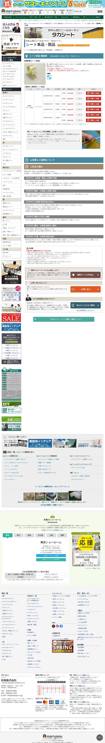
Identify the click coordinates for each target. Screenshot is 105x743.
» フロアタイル (6, 650)
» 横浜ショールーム (58, 605)
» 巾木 (4, 659)
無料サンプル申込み (85, 274)
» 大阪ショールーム (58, 611)
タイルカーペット (8, 146)
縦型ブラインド (8, 117)
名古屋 (40, 535)
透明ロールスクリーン (10, 85)
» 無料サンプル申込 (83, 613)
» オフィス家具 (31, 635)
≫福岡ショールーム (11, 358)
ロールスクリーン (8, 121)
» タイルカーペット (8, 647)
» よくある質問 (82, 622)
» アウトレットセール (33, 667)
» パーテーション (32, 612)
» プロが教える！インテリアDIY (87, 596)
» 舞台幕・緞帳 (31, 625)
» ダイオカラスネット (77, 479)
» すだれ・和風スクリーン (10, 631)
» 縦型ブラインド (7, 614)
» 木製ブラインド (7, 611)
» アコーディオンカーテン (35, 606)
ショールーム (20, 17)
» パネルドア (31, 609)
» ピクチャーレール (33, 619)
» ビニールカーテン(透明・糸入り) (15, 459)
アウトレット (7, 256)
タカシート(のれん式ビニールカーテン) (9, 72)
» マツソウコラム (82, 599)
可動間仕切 (6, 189)
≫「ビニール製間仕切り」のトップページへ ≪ (52, 486)
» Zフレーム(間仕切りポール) (46, 472)
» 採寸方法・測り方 (83, 602)
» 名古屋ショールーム (59, 608)
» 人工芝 (29, 655)
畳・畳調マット (8, 160)
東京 (7, 535)
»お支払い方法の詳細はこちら (34, 211)
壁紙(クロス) (7, 203)
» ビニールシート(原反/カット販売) (48, 459)
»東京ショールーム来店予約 (51, 560)
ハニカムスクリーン (9, 128)
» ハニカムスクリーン (8, 625)
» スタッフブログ (82, 631)
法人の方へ (65, 17)
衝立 (4, 185)
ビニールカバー (8, 82)
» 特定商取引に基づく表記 (85, 634)
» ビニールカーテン (33, 603)
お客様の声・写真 (51, 17)
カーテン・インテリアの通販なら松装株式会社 (52, 740)
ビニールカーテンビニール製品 (9, 59)
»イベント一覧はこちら (93, 568)
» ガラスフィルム (7, 634)
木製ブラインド (8, 114)
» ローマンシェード (8, 628)
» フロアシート (6, 653)
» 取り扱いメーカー (83, 653)
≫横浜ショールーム (11, 350)
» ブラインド (6, 608)
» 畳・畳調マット (7, 656)
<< (47, 680)
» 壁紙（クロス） (32, 622)
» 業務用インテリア (33, 664)
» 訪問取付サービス (83, 605)
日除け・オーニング (9, 228)
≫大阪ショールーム (11, 355)
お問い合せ (86, 289)
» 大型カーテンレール (44, 466)
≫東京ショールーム (11, 345)
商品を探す (8, 17)
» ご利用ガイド (82, 619)
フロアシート (7, 157)
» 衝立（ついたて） (33, 616)
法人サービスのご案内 (86, 305)
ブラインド (6, 110)
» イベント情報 (57, 617)
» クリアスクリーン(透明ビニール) (81, 459)
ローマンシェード (8, 99)
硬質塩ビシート (8, 207)
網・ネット (6, 221)
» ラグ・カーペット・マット (11, 644)
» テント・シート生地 (11, 466)
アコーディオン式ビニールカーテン (8, 78)
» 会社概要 (80, 647)
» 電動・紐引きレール (44, 469)
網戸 (4, 139)
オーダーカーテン (8, 96)
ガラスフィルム (8, 135)
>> (56, 680)
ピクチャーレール (8, 210)
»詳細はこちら (81, 686)
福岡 (62, 535)
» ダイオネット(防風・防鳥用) (80, 476)
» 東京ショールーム (58, 599)
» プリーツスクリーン (8, 622)
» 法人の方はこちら (83, 656)
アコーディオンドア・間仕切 (12, 171)
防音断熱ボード (8, 214)
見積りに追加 (94, 93)
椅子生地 (5, 252)
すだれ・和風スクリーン (10, 132)
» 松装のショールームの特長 (61, 596)
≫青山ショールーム (11, 348)
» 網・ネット (31, 643)
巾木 (4, 164)
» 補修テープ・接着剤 (44, 462)
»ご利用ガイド (56, 173)
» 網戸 (4, 637)
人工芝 (5, 224)
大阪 (51, 535)
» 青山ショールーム (58, 602)
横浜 (29, 535)
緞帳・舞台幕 (7, 196)
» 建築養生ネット (32, 649)
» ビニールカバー (9, 479)
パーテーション (8, 182)
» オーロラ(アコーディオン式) (13, 476)
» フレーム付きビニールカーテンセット (16, 462)
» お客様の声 (56, 636)
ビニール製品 (7, 174)
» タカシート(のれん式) (11, 472)
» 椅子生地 (30, 658)
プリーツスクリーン (9, 125)
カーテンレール (8, 103)
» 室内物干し (31, 632)
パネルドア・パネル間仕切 (11, 178)
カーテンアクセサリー (10, 107)
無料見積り (56, 185)
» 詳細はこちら (47, 698)
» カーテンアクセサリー (9, 602)
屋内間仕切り (7, 242)
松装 (25, 23)
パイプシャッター (8, 192)
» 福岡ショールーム (58, 614)
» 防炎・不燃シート (33, 646)
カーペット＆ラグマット (10, 150)
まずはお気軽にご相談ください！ (52, 505)
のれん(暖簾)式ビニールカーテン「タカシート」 (68, 23)
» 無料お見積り (82, 616)
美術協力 (76, 17)
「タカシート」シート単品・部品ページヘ (58, 319)
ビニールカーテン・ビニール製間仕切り (40, 23)
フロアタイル (7, 153)
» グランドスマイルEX (78, 467)
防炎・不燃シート (8, 231)
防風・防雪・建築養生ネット (12, 235)
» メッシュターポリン (11, 469)
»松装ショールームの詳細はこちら (52, 530)
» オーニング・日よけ (33, 652)
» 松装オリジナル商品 (33, 661)
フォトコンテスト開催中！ (92, 17)
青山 (18, 535)
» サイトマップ (82, 625)
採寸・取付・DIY (35, 17)
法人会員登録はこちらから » (85, 310)
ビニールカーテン (8, 63)
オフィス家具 (7, 245)
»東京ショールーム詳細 (51, 556)
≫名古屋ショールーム (11, 353)
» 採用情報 (80, 650)
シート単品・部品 (89, 23)
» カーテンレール (7, 605)
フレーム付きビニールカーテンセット (10, 67)
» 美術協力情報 (82, 628)
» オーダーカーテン (8, 599)
